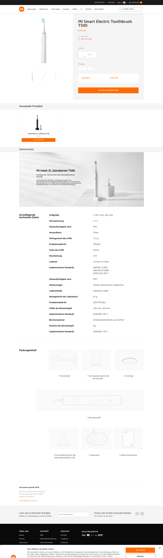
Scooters (66, 9)
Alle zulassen (140, 538)
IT (81, 9)
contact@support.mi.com (28, 501)
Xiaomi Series (31, 9)
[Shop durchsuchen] (130, 9)
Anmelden (111, 2)
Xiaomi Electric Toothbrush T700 (38, 133)
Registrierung (100, 2)
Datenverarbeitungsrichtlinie (49, 548)
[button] (38, 140)
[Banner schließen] (160, 536)
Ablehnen (140, 544)
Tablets (74, 9)
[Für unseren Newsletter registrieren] (73, 514)
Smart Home (55, 9)
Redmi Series (44, 9)
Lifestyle (88, 9)
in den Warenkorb (108, 90)
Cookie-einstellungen (35, 554)
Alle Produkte (99, 9)
